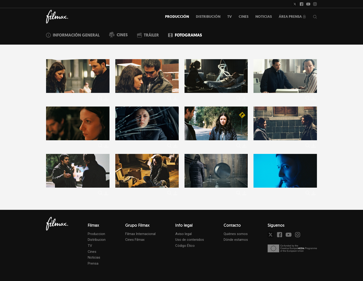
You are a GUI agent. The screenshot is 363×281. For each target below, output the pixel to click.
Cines (92, 252)
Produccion (96, 234)
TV (90, 246)
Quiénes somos (236, 234)
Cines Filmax (134, 240)
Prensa (93, 263)
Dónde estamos (236, 240)
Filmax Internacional (140, 234)
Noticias (94, 257)
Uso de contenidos (189, 240)
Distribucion (97, 240)
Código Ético (185, 246)
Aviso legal (183, 234)
